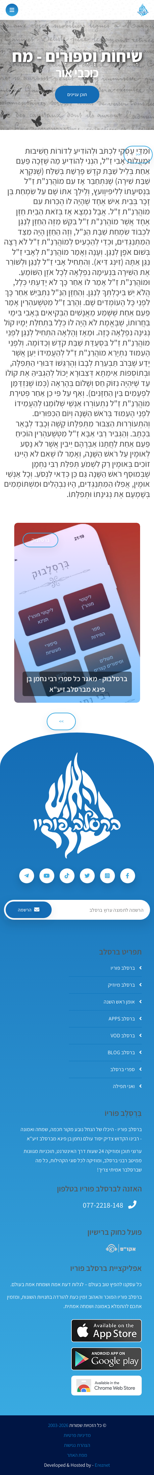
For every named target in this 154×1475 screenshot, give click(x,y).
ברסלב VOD (126, 1035)
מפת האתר (77, 1455)
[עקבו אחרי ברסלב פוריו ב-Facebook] (127, 875)
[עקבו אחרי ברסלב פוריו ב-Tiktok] (67, 875)
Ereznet (102, 1465)
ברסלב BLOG (125, 1052)
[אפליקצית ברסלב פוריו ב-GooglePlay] (106, 1358)
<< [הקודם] (138, 154)
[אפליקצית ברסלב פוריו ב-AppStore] (106, 1330)
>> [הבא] (61, 721)
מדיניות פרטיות (77, 1435)
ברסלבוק (40, 539)
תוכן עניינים (77, 94)
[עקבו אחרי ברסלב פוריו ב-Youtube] (46, 875)
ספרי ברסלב (126, 1069)
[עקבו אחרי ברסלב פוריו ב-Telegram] (26, 875)
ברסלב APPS (125, 1018)
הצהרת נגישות (77, 1445)
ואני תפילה (127, 1086)
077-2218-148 (103, 1205)
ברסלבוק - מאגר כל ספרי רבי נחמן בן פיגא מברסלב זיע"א (77, 684)
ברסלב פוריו (126, 967)
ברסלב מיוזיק (125, 984)
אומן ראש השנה (123, 1001)
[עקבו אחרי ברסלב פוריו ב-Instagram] (107, 875)
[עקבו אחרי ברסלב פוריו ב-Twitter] (87, 875)
